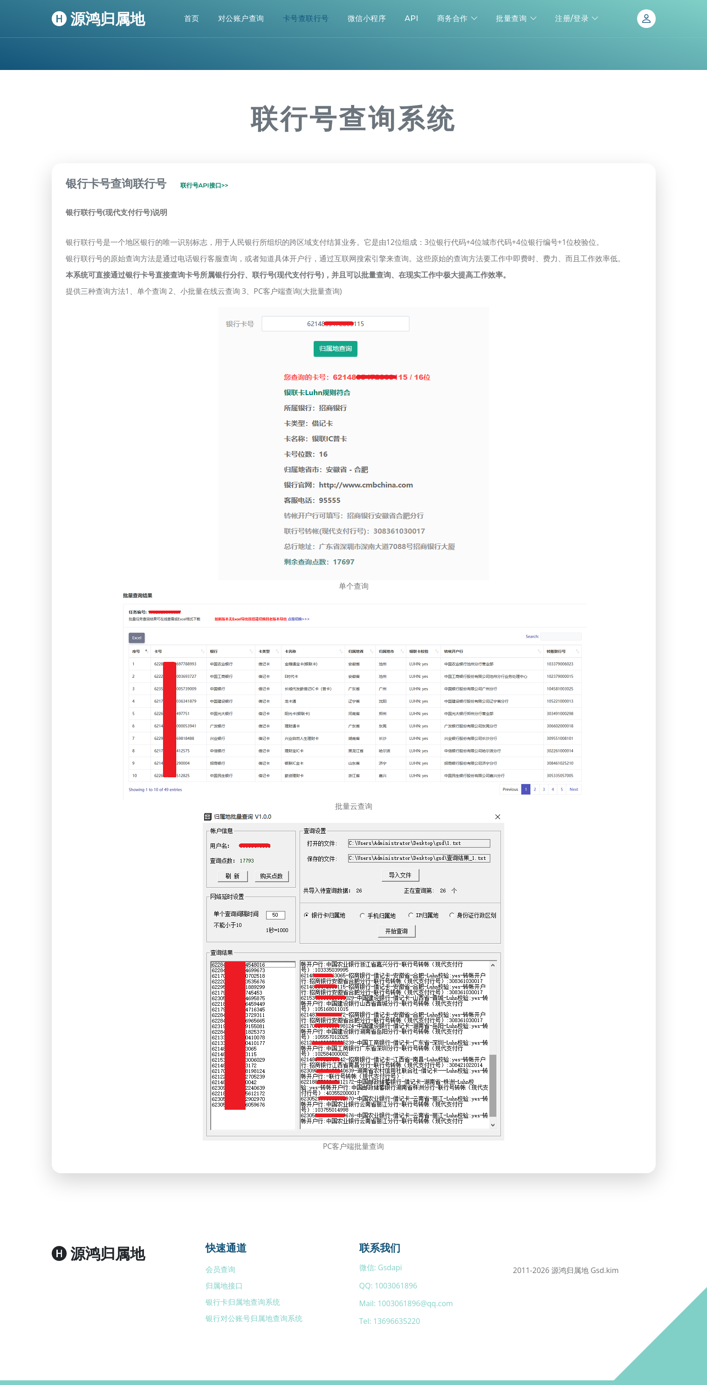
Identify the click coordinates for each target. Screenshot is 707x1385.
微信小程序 (367, 18)
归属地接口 (224, 1286)
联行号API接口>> (204, 185)
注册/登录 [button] (572, 18)
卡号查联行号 (306, 18)
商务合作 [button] (452, 18)
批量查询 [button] (511, 18)
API (412, 18)
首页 (191, 18)
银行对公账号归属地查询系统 (254, 1318)
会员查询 (220, 1269)
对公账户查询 (241, 18)
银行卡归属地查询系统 (243, 1302)
